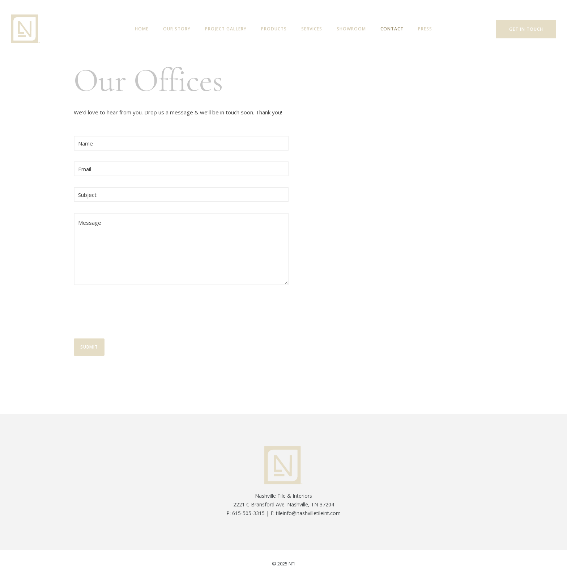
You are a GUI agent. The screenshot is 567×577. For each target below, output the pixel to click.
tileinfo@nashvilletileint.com (308, 513)
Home (142, 29)
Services (311, 29)
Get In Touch (526, 29)
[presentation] (129, 313)
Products (274, 29)
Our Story (177, 29)
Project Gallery (226, 29)
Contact (392, 29)
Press (425, 29)
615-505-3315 (248, 513)
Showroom (351, 29)
